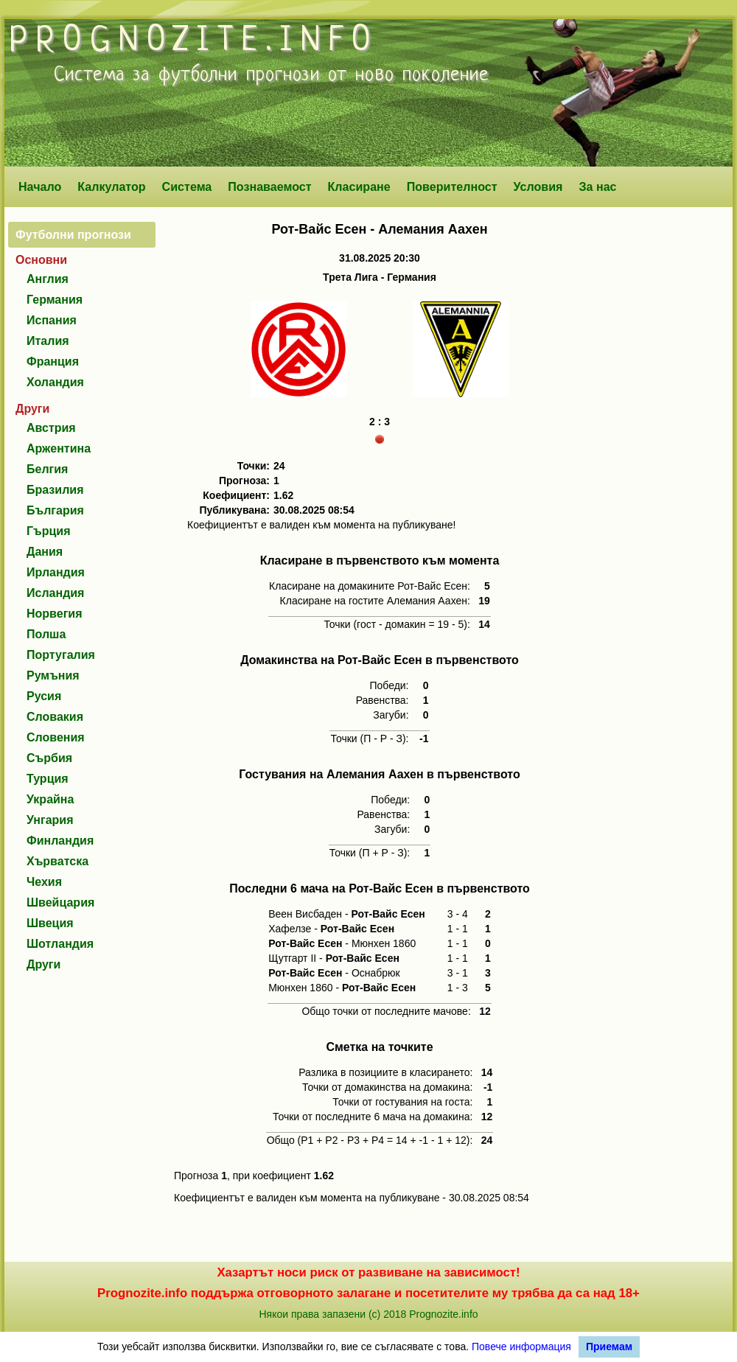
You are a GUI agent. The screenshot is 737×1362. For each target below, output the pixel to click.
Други (43, 964)
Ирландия (56, 572)
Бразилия (55, 489)
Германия (55, 299)
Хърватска (57, 861)
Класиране (358, 186)
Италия (48, 341)
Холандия (55, 382)
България (55, 510)
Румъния (53, 675)
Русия (44, 696)
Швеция (50, 923)
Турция (48, 778)
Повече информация (521, 1346)
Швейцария (60, 902)
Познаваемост (269, 186)
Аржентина (59, 448)
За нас (597, 186)
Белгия (47, 469)
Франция (53, 361)
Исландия (55, 593)
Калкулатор (111, 186)
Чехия (44, 882)
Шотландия (60, 943)
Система (187, 186)
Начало (39, 186)
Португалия (61, 655)
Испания (52, 320)
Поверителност (452, 186)
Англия (48, 279)
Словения (56, 737)
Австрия (51, 428)
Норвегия (54, 613)
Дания (45, 551)
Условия (538, 186)
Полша (46, 634)
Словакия (55, 716)
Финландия (60, 840)
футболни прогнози (239, 75)
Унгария (50, 820)
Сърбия (49, 758)
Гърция (49, 531)
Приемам (609, 1346)
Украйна (50, 799)
